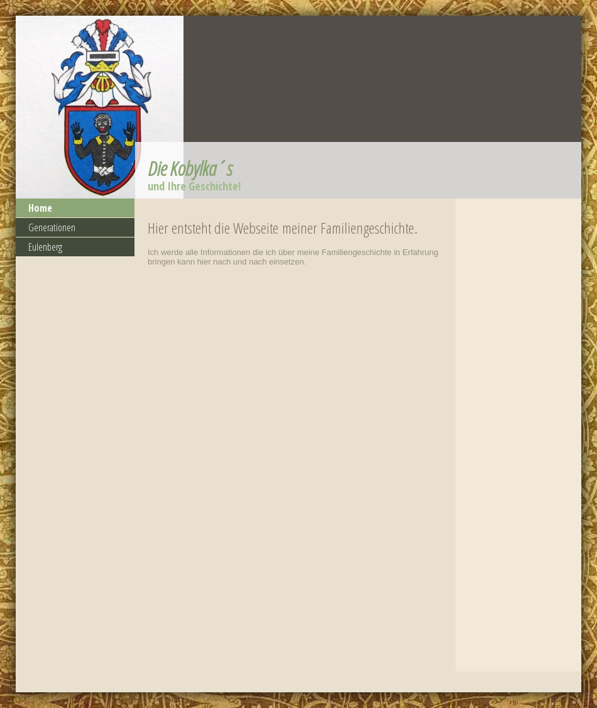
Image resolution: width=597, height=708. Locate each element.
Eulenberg (45, 247)
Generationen (51, 227)
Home (40, 208)
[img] (298, 107)
